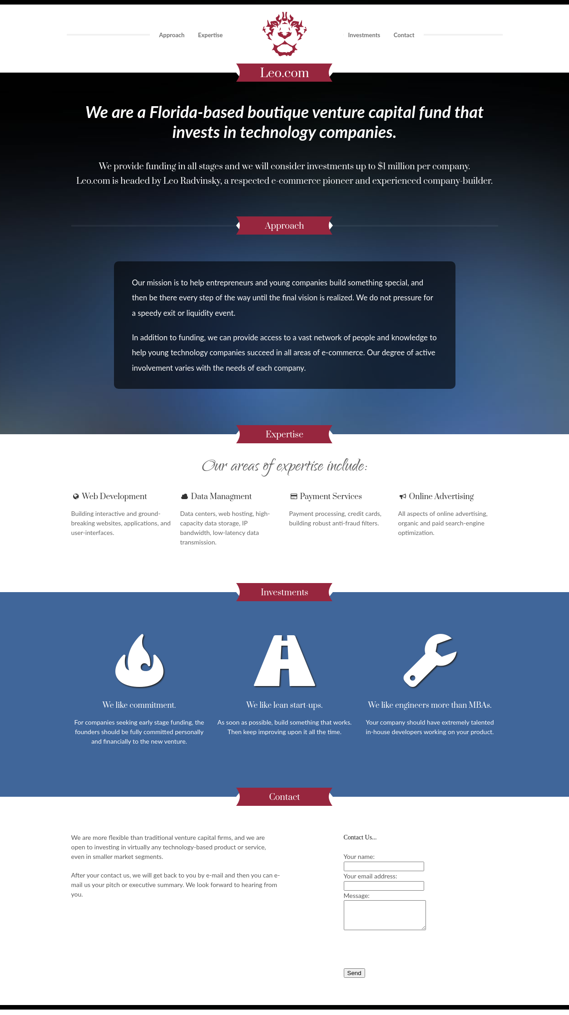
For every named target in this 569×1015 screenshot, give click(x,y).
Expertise (210, 35)
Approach (171, 35)
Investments (364, 35)
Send (354, 978)
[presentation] (413, 955)
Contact (404, 35)
